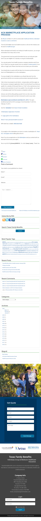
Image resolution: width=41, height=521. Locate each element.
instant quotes (32, 64)
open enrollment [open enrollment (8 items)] (34, 255)
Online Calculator (5, 290)
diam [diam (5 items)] (30, 246)
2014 (3, 339)
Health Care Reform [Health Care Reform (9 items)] (28, 250)
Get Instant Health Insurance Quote (9, 359)
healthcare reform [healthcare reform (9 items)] (19, 250)
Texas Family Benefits (20, 2)
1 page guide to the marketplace (10, 115)
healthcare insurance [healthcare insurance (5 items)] (11, 250)
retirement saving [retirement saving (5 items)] (10, 257)
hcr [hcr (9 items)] (35, 248)
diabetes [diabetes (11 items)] (27, 246)
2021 (3, 324)
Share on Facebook (6, 162)
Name (2, 172)
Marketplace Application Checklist (11, 111)
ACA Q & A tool (18, 123)
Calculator (8, 108)
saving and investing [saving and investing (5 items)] (17, 257)
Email (2, 177)
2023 (3, 320)
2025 (3, 318)
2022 (3, 322)
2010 (3, 347)
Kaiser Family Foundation (20, 108)
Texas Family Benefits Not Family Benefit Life (15, 284)
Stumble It (4, 156)
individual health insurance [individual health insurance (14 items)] (20, 252)
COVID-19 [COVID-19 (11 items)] (17, 246)
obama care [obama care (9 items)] (27, 255)
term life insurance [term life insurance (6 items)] (29, 257)
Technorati (4, 159)
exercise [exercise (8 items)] (15, 248)
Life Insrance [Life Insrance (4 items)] (12, 253)
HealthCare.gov (11, 46)
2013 (3, 341)
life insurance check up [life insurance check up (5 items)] (8, 255)
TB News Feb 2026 (6, 268)
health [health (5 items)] (37, 248)
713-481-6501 (21, 10)
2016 (3, 334)
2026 (3, 311)
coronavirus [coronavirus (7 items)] (10, 246)
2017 (3, 332)
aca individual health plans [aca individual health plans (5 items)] (18, 245)
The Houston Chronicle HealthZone (8, 213)
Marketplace (23, 137)
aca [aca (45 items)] (3, 245)
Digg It (3, 151)
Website (3, 182)
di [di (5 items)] (24, 246)
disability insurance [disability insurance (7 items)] (7, 248)
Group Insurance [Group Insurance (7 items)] (30, 248)
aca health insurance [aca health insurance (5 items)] (9, 245)
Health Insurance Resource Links (9, 361)
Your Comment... (16, 197)
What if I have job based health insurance (11, 119)
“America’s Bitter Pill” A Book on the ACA (14, 292)
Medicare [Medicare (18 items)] (21, 255)
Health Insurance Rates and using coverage (11, 274)
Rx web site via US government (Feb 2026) (11, 272)
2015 (3, 336)
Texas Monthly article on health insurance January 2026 (13, 266)
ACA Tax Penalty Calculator (16, 290)
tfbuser (5, 38)
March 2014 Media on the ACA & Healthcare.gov (29, 213)
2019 (3, 328)
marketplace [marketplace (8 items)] (15, 255)
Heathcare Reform (29, 38)
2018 (3, 330)
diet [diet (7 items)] (32, 246)
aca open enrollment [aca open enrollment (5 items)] (27, 245)
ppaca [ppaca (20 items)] (4, 257)
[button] (37, 5)
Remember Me (20, 511)
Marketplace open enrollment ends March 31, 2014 (15, 100)
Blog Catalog (5, 357)
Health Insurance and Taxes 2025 (9, 270)
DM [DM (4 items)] (12, 248)
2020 (3, 326)
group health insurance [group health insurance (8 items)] (22, 248)
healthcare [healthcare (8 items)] (4, 250)
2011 (3, 345)
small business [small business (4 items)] (23, 257)
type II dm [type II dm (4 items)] (35, 257)
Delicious (3, 154)
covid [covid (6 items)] (14, 246)
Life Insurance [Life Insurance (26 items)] (19, 253)
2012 (3, 343)
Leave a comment (11, 40)
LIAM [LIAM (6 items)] (9, 253)
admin (3, 284)
